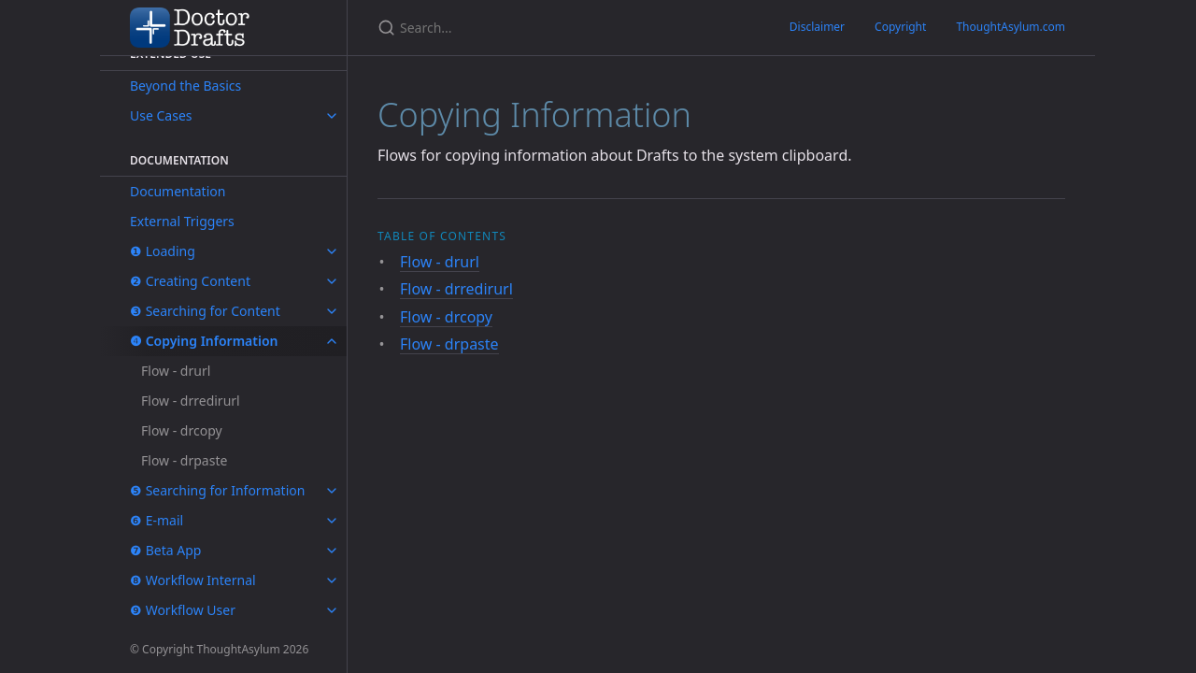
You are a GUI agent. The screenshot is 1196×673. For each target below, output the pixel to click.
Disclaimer (817, 27)
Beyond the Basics (185, 85)
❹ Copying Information (204, 341)
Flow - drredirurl (190, 400)
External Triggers (182, 221)
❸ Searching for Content (205, 311)
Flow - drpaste (184, 460)
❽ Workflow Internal (193, 580)
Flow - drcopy (181, 430)
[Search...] (454, 27)
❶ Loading (162, 251)
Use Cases (161, 115)
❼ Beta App (165, 550)
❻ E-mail (156, 520)
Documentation (177, 191)
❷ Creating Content (190, 281)
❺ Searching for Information (217, 490)
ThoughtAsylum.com (1010, 27)
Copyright (900, 27)
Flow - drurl (175, 370)
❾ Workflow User (182, 610)
